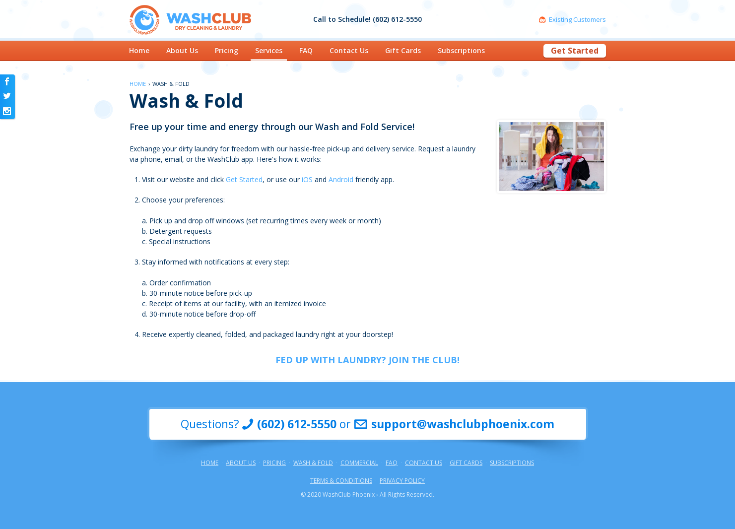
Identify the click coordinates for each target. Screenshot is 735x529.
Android (341, 179)
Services (268, 50)
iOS (307, 179)
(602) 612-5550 (296, 424)
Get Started (575, 50)
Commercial (359, 463)
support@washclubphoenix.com (462, 424)
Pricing (226, 50)
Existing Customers (577, 19)
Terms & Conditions (341, 481)
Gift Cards (403, 50)
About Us (182, 50)
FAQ (306, 50)
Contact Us (349, 50)
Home (139, 50)
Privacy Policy (402, 481)
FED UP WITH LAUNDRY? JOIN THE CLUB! (367, 360)
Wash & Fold (313, 463)
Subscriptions (461, 50)
